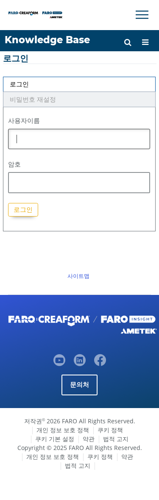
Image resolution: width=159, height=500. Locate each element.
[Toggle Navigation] (142, 14)
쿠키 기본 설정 (54, 439)
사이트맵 (78, 276)
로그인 (19, 84)
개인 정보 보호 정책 (62, 430)
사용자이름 (24, 120)
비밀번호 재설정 (33, 99)
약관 (89, 439)
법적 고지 (115, 439)
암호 (14, 164)
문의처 (79, 385)
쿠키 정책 (110, 430)
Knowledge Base (47, 40)
